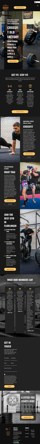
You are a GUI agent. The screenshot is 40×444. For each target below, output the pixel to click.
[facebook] (14, 442)
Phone (12, 363)
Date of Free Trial (7, 368)
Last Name (13, 358)
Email (5, 363)
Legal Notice (8, 431)
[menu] (37, 5)
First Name (6, 358)
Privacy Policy (11, 382)
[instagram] (16, 442)
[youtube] (18, 442)
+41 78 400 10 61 (16, 440)
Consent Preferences (8, 434)
